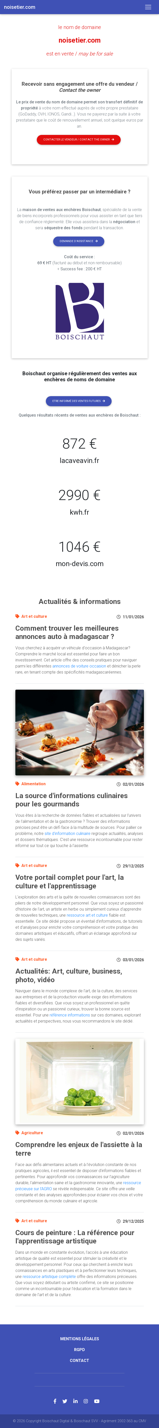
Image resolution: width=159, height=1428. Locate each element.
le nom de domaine (79, 27)
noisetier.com (79, 40)
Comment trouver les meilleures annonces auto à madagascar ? (67, 632)
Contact (79, 1360)
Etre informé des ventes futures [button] (78, 400)
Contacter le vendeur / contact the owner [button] (78, 139)
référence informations (70, 1015)
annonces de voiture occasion (79, 665)
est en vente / (79, 54)
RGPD (79, 1349)
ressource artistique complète (49, 1276)
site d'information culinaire (67, 833)
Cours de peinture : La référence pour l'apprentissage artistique (74, 1236)
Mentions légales (79, 1338)
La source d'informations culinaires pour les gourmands (71, 799)
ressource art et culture (87, 915)
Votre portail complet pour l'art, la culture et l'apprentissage (69, 881)
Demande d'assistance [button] (79, 241)
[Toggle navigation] (148, 7)
